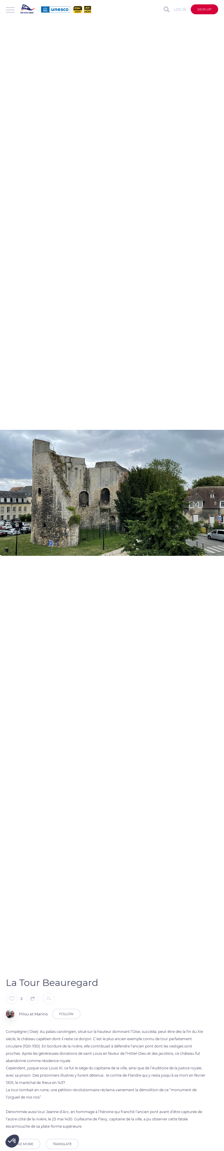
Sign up (204, 9)
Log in (180, 9)
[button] (12, 1141)
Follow (66, 1014)
